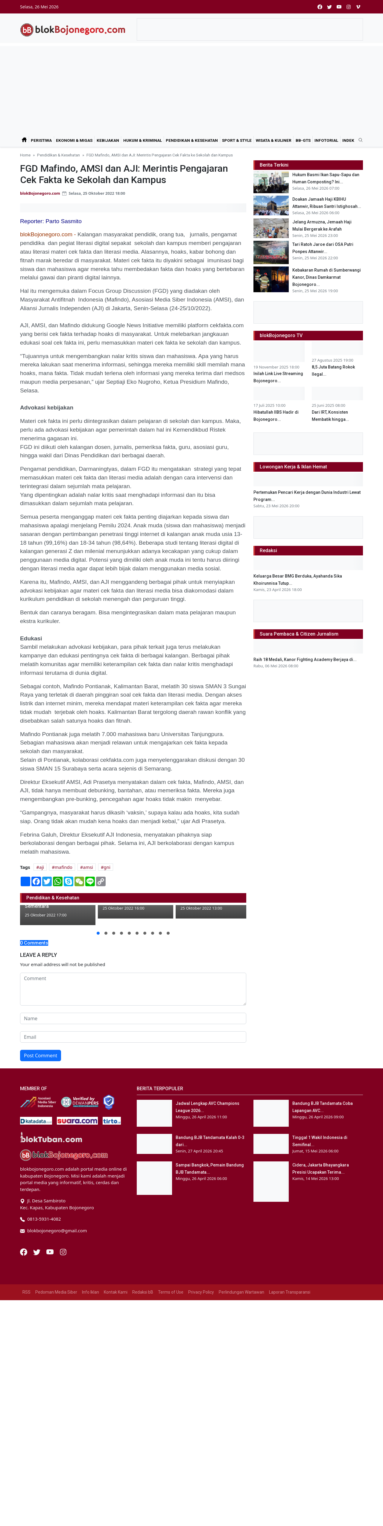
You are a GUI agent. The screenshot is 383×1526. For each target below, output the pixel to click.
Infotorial (326, 140)
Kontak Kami (115, 1326)
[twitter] (329, 6)
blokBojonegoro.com (40, 193)
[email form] (133, 1070)
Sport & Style (237, 140)
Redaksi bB (142, 1326)
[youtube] (339, 6)
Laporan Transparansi (289, 1326)
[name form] (133, 1052)
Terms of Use (170, 1326)
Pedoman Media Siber (56, 1326)
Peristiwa (41, 140)
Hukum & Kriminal (142, 140)
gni (107, 867)
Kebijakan (108, 140)
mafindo (63, 867)
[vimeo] (358, 6)
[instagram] (348, 6)
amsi (88, 867)
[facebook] (320, 6)
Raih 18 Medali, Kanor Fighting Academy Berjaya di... (305, 659)
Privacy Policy (201, 1326)
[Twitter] (37, 1285)
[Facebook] (24, 1285)
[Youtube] (50, 1285)
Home (25, 155)
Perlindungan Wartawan (241, 1326)
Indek (348, 140)
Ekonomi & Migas (74, 140)
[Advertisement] (191, 88)
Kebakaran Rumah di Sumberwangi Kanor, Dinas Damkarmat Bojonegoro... (326, 277)
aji (41, 867)
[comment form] (133, 1022)
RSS (26, 1326)
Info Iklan (90, 1326)
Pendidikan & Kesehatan (192, 140)
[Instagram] (63, 1285)
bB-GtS (303, 140)
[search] (358, 140)
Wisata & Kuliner (273, 140)
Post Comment (40, 1089)
